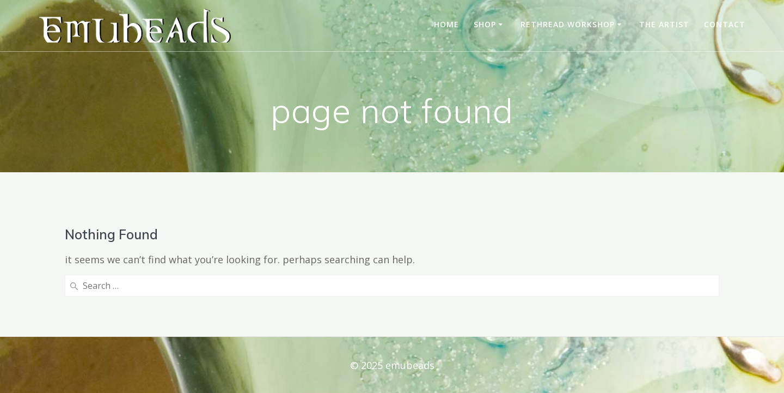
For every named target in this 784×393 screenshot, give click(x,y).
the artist (664, 24)
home (446, 24)
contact (724, 24)
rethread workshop (567, 24)
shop (485, 24)
